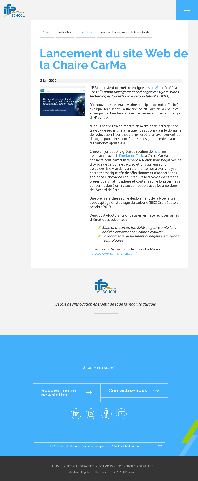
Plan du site (102, 472)
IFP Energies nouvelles (135, 466)
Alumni (56, 466)
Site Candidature (80, 466)
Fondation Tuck (131, 156)
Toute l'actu (85, 32)
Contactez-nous (127, 390)
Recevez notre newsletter (58, 393)
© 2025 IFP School (124, 472)
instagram (91, 413)
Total (157, 152)
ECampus (105, 466)
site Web (154, 88)
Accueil (47, 32)
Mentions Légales (79, 472)
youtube (121, 413)
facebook (106, 413)
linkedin (76, 411)
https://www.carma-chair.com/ (113, 254)
